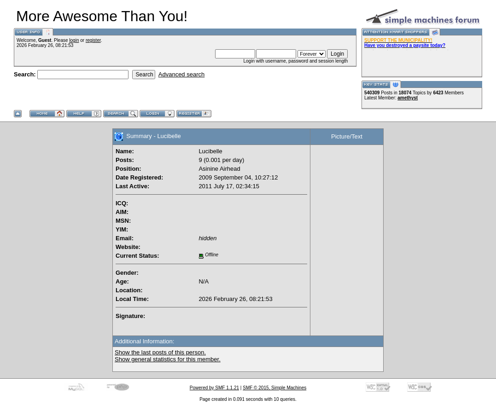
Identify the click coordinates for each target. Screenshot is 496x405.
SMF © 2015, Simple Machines (274, 387)
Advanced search (181, 74)
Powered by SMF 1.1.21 (214, 387)
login (74, 40)
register (93, 40)
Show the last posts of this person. (160, 352)
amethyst (407, 97)
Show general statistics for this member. (168, 359)
